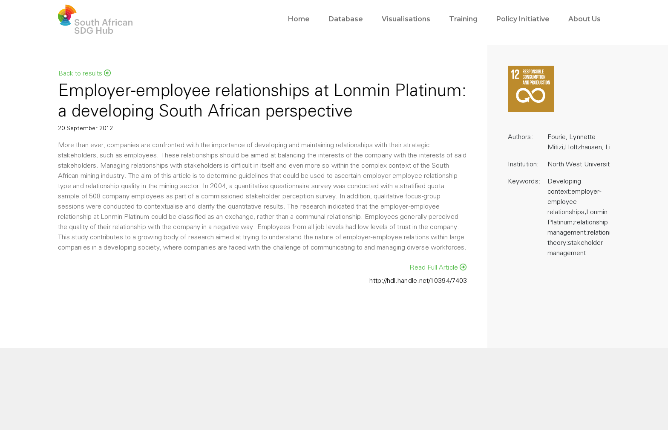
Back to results (84, 73)
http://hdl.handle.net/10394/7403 (418, 281)
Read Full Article (437, 267)
